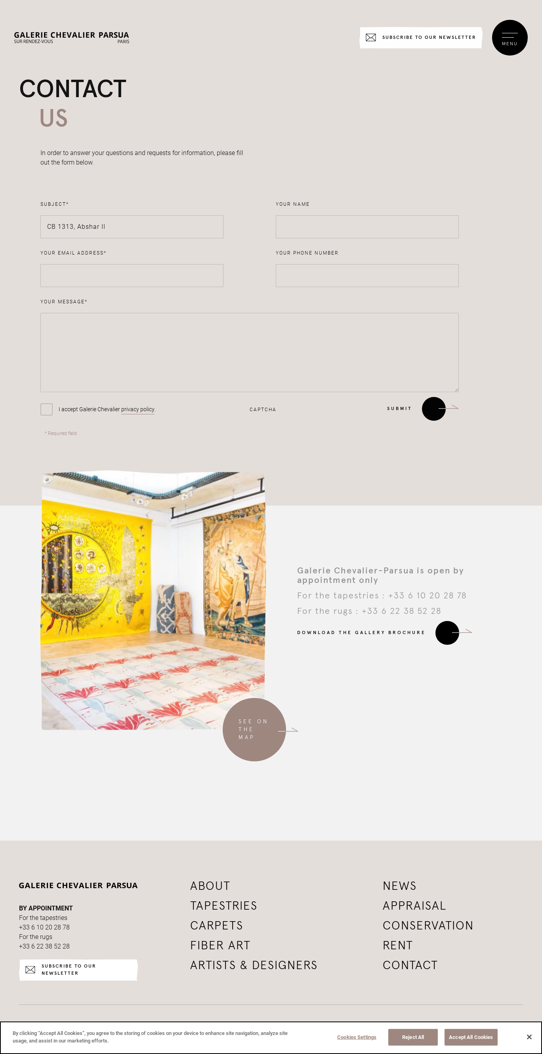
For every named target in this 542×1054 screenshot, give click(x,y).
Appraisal (415, 906)
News (400, 886)
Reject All (413, 1037)
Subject (54, 204)
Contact (410, 966)
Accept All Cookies (471, 1037)
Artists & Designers (254, 966)
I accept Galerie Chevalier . (107, 409)
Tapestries (224, 906)
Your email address (73, 253)
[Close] (529, 1037)
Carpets (216, 926)
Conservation (428, 926)
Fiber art (220, 946)
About (210, 886)
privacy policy (138, 409)
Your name (293, 204)
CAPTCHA (263, 409)
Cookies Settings (356, 1037)
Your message (64, 302)
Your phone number (307, 253)
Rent (398, 946)
